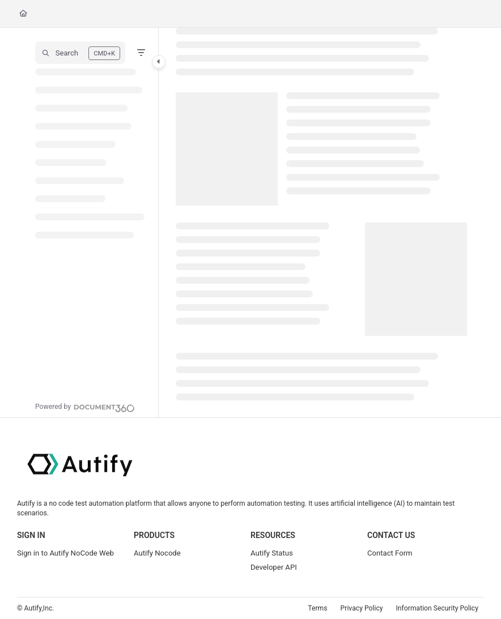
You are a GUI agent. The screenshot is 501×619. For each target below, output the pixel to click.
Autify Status (271, 553)
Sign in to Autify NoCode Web (65, 553)
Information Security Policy (437, 608)
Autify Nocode (157, 553)
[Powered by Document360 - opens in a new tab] (85, 406)
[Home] (23, 13)
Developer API (273, 567)
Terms (317, 608)
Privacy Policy (362, 608)
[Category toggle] (158, 62)
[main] (321, 222)
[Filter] (141, 52)
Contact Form (390, 553)
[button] (80, 52)
